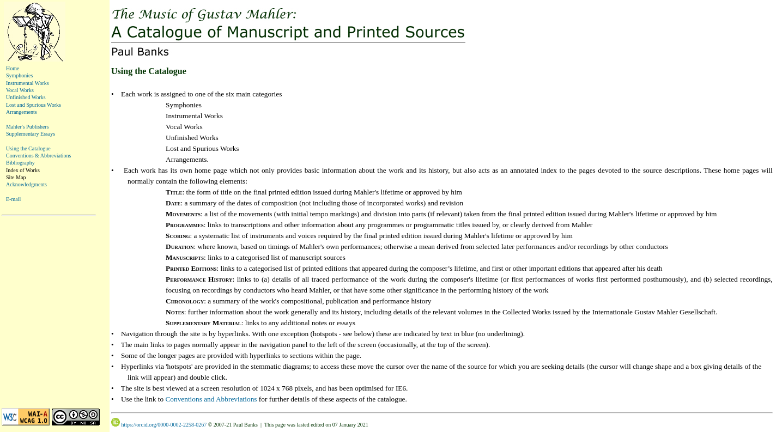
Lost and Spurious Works (33, 105)
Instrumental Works (27, 83)
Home (12, 68)
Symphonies (19, 75)
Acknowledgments (26, 184)
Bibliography (20, 163)
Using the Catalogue (28, 148)
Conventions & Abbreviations (38, 156)
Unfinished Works (26, 97)
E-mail (13, 199)
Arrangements (21, 112)
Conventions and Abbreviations (211, 399)
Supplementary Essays (30, 134)
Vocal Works (20, 90)
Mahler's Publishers (27, 127)
